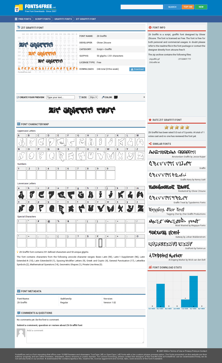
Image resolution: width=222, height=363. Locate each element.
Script (100, 49)
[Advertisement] (81, 84)
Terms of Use (176, 351)
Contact (203, 351)
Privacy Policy (191, 351)
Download (137, 69)
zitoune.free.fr (178, 49)
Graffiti (108, 49)
